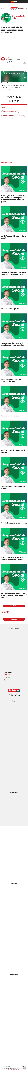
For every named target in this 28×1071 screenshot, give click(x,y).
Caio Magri (9, 58)
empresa (21, 115)
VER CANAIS (14, 619)
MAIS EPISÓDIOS (14, 606)
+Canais (5, 612)
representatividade (8, 115)
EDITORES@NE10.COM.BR (14, 1069)
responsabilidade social (10, 111)
